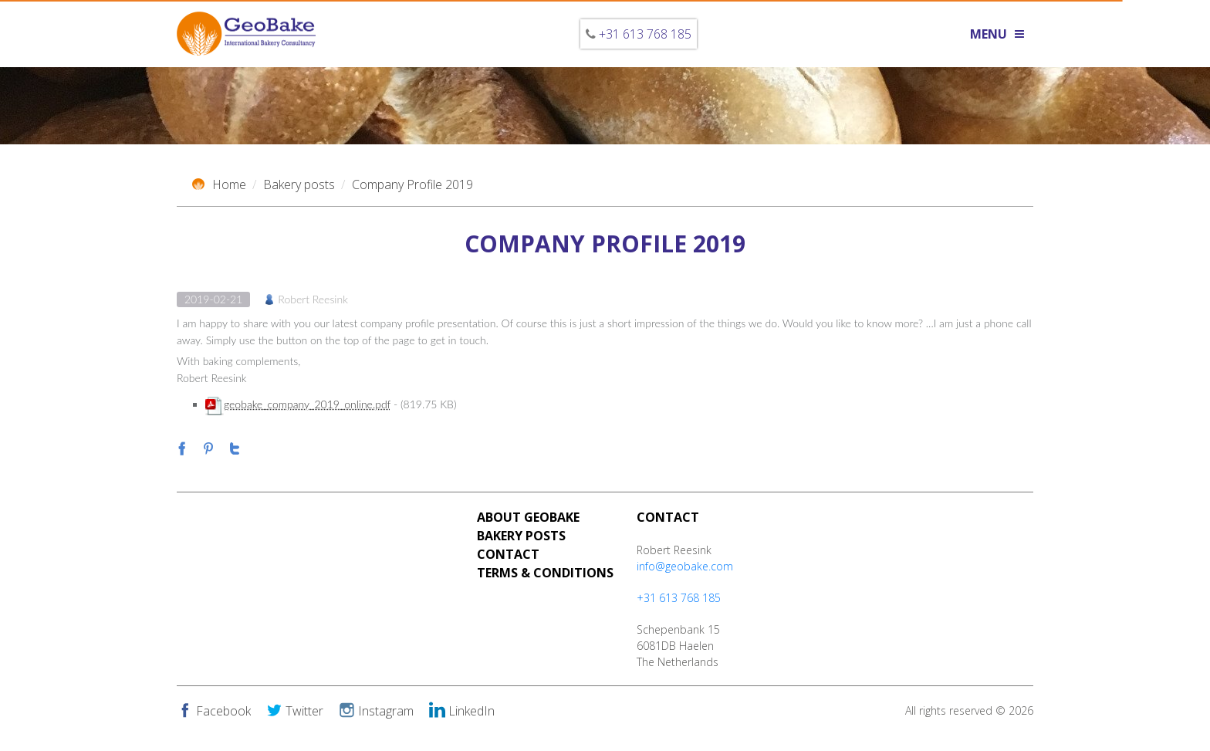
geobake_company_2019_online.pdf (307, 404)
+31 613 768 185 (645, 33)
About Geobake (528, 517)
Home (219, 184)
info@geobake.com (685, 566)
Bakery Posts (521, 535)
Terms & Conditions (545, 572)
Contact (508, 554)
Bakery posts (299, 184)
